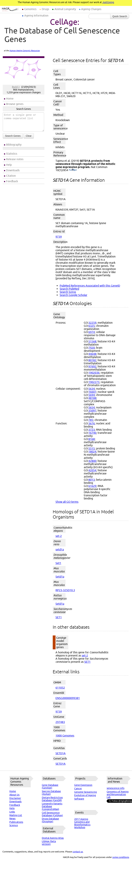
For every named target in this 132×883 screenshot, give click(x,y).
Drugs (45, 9)
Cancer (78, 788)
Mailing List (15, 815)
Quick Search (119, 16)
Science (13, 825)
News (12, 818)
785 (90, 419)
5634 (91, 388)
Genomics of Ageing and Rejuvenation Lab (118, 794)
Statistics (11, 153)
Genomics (30, 9)
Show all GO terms (67, 501)
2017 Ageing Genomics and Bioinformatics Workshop (82, 823)
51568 (92, 341)
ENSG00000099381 (68, 698)
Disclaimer (15, 798)
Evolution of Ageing (85, 795)
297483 (60, 722)
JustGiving (108, 2)
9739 (59, 236)
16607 (92, 391)
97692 (92, 366)
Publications (16, 822)
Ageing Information (36, 15)
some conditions (120, 857)
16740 (92, 432)
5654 (91, 407)
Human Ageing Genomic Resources (24, 51)
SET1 (59, 617)
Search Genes (13, 135)
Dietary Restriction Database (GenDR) (52, 799)
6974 (91, 332)
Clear (29, 135)
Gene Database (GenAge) (50, 786)
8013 (91, 479)
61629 (92, 485)
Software (79, 798)
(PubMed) (73, 170)
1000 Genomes (65, 735)
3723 (91, 429)
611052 (60, 687)
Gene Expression (83, 785)
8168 (91, 439)
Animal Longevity (65, 9)
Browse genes (14, 103)
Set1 (58, 563)
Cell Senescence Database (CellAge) (52, 814)
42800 (92, 460)
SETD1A (61, 753)
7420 (91, 347)
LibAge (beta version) (49, 842)
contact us (78, 851)
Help (9, 164)
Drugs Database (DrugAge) (50, 820)
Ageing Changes (91, 9)
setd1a (60, 549)
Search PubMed (69, 288)
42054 (92, 470)
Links (12, 811)
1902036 (93, 372)
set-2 (59, 535)
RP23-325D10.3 (65, 590)
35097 (92, 410)
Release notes (14, 159)
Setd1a (60, 576)
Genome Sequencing (85, 792)
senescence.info (115, 788)
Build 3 (16, 86)
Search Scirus (68, 291)
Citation (11, 175)
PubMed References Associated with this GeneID (90, 285)
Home (10, 98)
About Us (14, 794)
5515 (91, 448)
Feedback (12, 181)
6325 (91, 325)
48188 (92, 398)
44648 (92, 353)
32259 (92, 322)
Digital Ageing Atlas (53, 838)
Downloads (13, 170)
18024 (92, 451)
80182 (92, 360)
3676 (91, 423)
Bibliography (14, 144)
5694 (91, 394)
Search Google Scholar (73, 295)
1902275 (93, 382)
